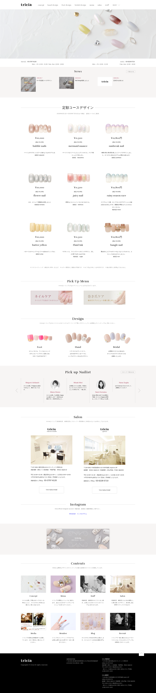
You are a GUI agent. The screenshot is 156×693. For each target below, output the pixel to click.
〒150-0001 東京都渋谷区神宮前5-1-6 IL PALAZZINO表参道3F (82, 661)
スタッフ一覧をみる (128, 372)
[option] (78, 29)
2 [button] (79, 57)
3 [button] (82, 57)
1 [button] (75, 57)
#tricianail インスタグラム (78, 514)
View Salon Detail (51, 490)
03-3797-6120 (50, 480)
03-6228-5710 (102, 481)
